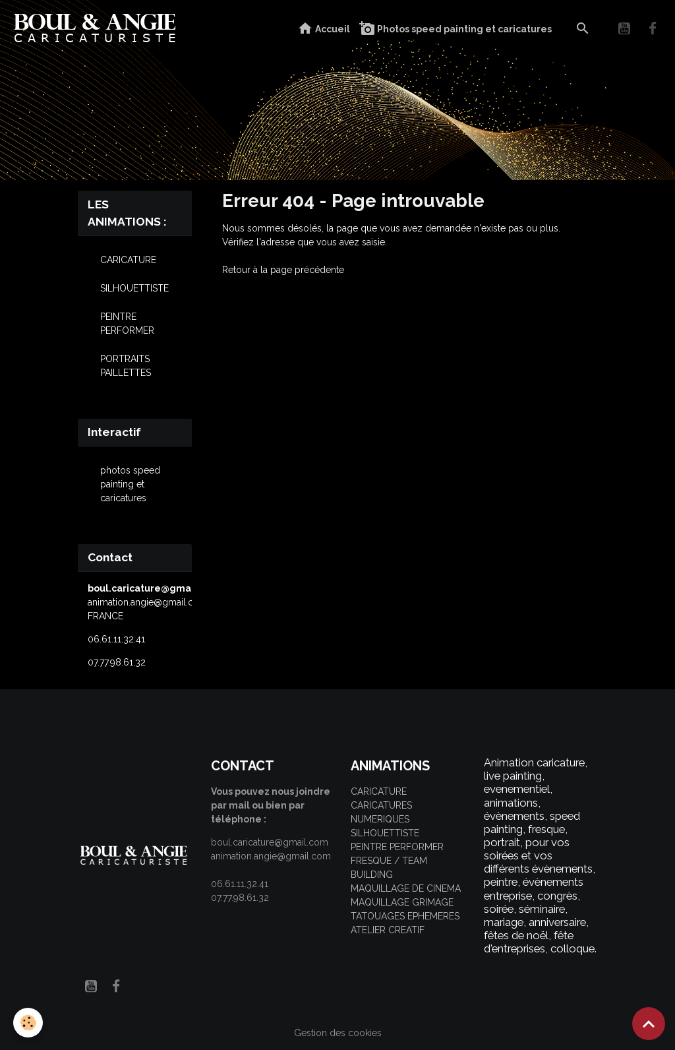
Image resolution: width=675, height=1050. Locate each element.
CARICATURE (128, 260)
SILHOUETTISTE (134, 288)
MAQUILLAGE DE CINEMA (406, 888)
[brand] (98, 28)
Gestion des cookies (338, 1033)
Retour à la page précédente (283, 269)
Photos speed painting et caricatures (455, 29)
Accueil (323, 29)
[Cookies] (28, 1022)
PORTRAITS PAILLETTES (125, 366)
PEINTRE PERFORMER (127, 323)
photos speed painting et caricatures (130, 484)
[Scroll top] (648, 1023)
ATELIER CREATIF (388, 930)
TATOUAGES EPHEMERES (405, 916)
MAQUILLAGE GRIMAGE (402, 902)
